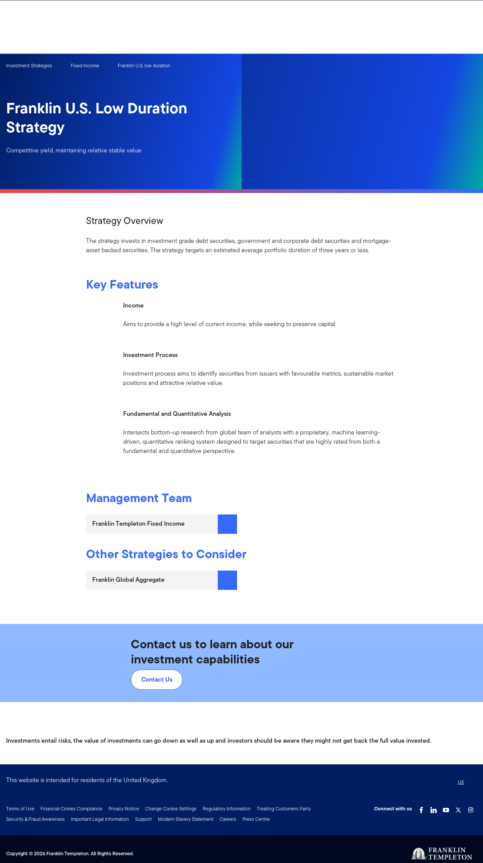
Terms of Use (20, 808)
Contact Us (156, 679)
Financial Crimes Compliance (71, 808)
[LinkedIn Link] (433, 808)
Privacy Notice (123, 808)
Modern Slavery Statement (186, 819)
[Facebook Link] (421, 808)
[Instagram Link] (470, 808)
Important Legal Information (100, 819)
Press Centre (256, 819)
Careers (228, 819)
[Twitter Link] (458, 808)
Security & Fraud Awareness (35, 819)
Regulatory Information (227, 808)
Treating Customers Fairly (284, 808)
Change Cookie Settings (171, 808)
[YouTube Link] (446, 808)
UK (461, 782)
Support (143, 819)
